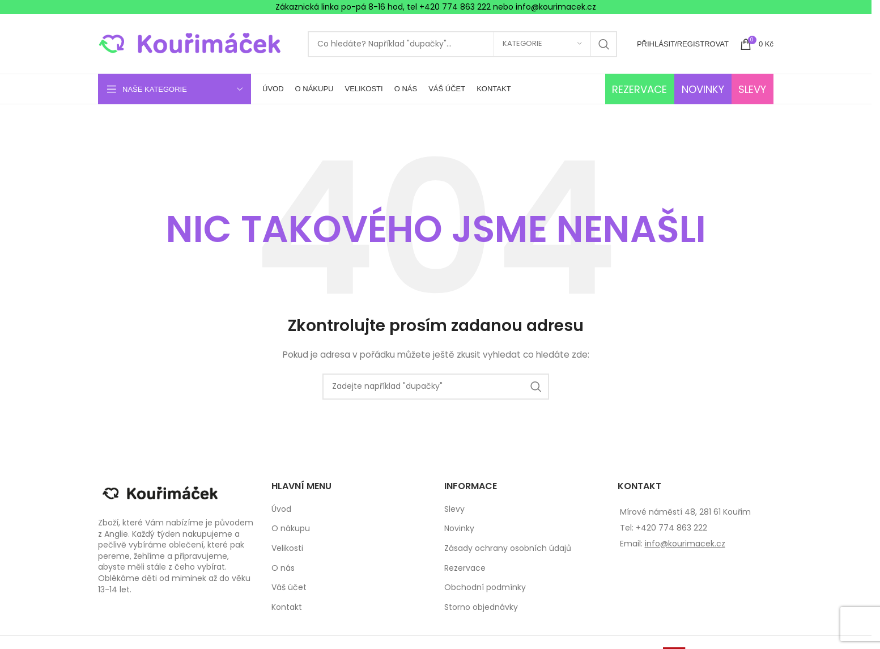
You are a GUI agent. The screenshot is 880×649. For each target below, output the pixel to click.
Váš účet (289, 587)
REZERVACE (639, 89)
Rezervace (465, 568)
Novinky (459, 528)
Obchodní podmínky (485, 587)
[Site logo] (197, 43)
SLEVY (752, 89)
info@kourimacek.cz (685, 543)
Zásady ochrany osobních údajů (507, 548)
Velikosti (287, 548)
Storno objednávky (481, 607)
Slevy (454, 509)
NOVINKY (703, 89)
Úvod (281, 509)
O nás (283, 568)
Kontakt (286, 607)
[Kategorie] (542, 44)
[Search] (462, 44)
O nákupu (290, 528)
